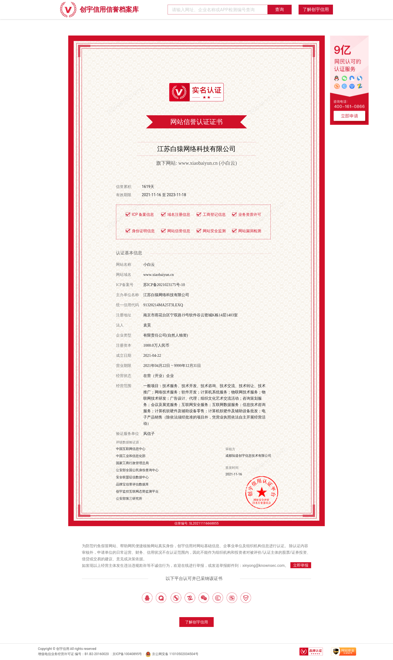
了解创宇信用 (316, 9)
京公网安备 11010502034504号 (171, 654)
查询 (279, 9)
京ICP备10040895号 (127, 654)
